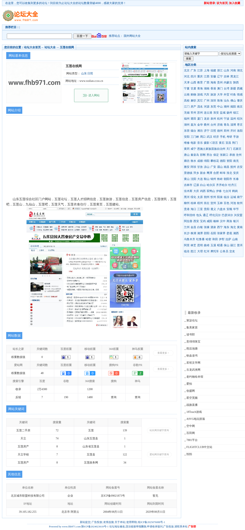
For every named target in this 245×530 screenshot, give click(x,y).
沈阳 (193, 178)
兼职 (193, 100)
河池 (233, 203)
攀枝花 (214, 160)
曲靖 (206, 245)
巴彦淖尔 (227, 215)
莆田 (193, 118)
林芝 (193, 245)
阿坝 (193, 166)
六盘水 (221, 209)
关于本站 (120, 522)
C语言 (214, 142)
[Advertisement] (61, 18)
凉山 (206, 166)
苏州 (200, 112)
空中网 (190, 425)
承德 (232, 154)
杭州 (220, 118)
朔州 (206, 197)
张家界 (221, 233)
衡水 (193, 160)
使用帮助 (131, 522)
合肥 (216, 172)
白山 (203, 185)
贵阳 (206, 209)
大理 (200, 251)
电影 (193, 142)
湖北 (240, 70)
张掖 (206, 227)
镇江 (236, 112)
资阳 (229, 160)
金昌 (193, 227)
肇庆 (240, 100)
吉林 (226, 76)
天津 (187, 82)
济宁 (206, 130)
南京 (240, 106)
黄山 (187, 178)
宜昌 (228, 142)
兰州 (187, 227)
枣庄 (240, 124)
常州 (193, 112)
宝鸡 (203, 221)
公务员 (224, 251)
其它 (200, 100)
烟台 (193, 130)
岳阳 (213, 233)
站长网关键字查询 (159, 430)
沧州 (239, 154)
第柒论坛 (192, 320)
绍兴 (240, 118)
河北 (187, 76)
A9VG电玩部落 (195, 418)
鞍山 (206, 178)
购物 (193, 94)
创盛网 (190, 390)
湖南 (206, 88)
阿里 (187, 245)
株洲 (193, 233)
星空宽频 (192, 397)
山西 (193, 82)
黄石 (222, 142)
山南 (235, 239)
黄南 (240, 227)
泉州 (213, 118)
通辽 (205, 215)
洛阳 (240, 130)
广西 (206, 82)
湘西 (236, 233)
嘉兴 (193, 124)
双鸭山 (211, 191)
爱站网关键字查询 (159, 454)
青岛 (226, 124)
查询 (113, 397)
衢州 (206, 124)
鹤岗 (235, 191)
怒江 (193, 251)
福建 (213, 70)
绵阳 (206, 160)
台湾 (226, 88)
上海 (206, 70)
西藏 (240, 88)
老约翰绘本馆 (194, 376)
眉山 (220, 166)
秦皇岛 (195, 154)
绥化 (193, 197)
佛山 (233, 100)
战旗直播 (192, 404)
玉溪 (213, 245)
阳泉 (220, 197)
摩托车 (214, 251)
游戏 (200, 94)
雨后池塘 (192, 348)
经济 (216, 136)
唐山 (187, 154)
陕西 (236, 82)
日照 (213, 130)
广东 (193, 70)
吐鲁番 (200, 239)
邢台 (209, 154)
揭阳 (233, 106)
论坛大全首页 (32, 47)
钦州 (240, 203)
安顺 (229, 209)
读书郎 (190, 334)
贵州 (220, 82)
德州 (220, 130)
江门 (187, 106)
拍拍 (189, 454)
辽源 (196, 185)
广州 (206, 100)
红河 (206, 251)
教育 (200, 82)
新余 (203, 172)
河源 (206, 106)
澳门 (220, 88)
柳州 (187, 203)
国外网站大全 (132, 35)
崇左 (206, 203)
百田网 (190, 433)
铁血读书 (192, 355)
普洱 (240, 245)
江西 (206, 76)
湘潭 (200, 233)
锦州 (213, 178)
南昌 (226, 166)
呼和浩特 (189, 215)
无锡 (187, 112)
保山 (226, 245)
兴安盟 (238, 215)
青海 (200, 88)
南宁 (240, 197)
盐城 (223, 112)
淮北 (229, 172)
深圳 (213, 100)
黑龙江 (234, 76)
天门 (229, 148)
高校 (187, 100)
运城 (233, 197)
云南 (187, 94)
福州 (187, 118)
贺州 (213, 203)
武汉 (209, 136)
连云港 (208, 112)
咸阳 (209, 221)
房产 (193, 106)
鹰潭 (209, 172)
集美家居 (192, 327)
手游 (236, 136)
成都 (200, 160)
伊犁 (222, 239)
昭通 (220, 245)
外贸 (226, 94)
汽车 (206, 94)
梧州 (200, 203)
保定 (216, 154)
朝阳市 (228, 178)
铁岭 (220, 178)
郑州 (226, 130)
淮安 (216, 112)
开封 (233, 130)
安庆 (236, 172)
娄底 (229, 233)
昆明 (200, 245)
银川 (236, 221)
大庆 (196, 191)
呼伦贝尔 (215, 215)
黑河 (187, 197)
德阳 (223, 160)
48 (42, 373)
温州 (233, 118)
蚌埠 (223, 172)
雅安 (187, 166)
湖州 (187, 124)
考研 (229, 136)
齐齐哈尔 (221, 185)
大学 (220, 94)
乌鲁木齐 (189, 239)
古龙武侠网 (193, 369)
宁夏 (187, 88)
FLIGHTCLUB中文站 (199, 447)
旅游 (213, 94)
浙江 (220, 70)
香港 (213, 88)
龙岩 (206, 118)
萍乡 (196, 172)
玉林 (220, 203)
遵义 (213, 209)
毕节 (236, 209)
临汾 (226, 197)
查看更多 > (163, 353)
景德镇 (188, 172)
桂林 (193, 203)
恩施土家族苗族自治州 (211, 148)
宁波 (226, 118)
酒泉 (213, 227)
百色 (226, 203)
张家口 (224, 154)
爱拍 (189, 383)
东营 (187, 130)
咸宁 (193, 148)
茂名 (200, 106)
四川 (193, 76)
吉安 (240, 166)
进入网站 (94, 95)
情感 (240, 94)
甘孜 (200, 166)
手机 (223, 136)
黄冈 (187, 148)
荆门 (235, 142)
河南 (233, 70)
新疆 (233, 88)
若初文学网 (193, 362)
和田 (215, 239)
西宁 (220, 227)
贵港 (187, 209)
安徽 (213, 76)
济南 (220, 124)
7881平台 (192, 440)
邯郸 (203, 154)
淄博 (233, 124)
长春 (236, 178)
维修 (187, 142)
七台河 (227, 191)
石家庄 (237, 148)
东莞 (213, 106)
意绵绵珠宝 (193, 341)
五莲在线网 (67, 47)
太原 (200, 197)
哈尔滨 (211, 185)
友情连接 (108, 522)
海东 (226, 227)
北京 (187, 70)
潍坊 (200, 130)
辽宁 (220, 76)
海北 (233, 227)
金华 (200, 124)
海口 (193, 209)
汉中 (223, 221)
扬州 (229, 112)
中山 (220, 106)
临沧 (187, 251)
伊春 (219, 191)
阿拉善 (188, 221)
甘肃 (193, 88)
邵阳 (206, 233)
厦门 (200, 118)
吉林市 (188, 185)
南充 (236, 160)
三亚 (200, 209)
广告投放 (97, 522)
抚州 (233, 166)
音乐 (200, 142)
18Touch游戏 (194, 411)
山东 (226, 70)
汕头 (226, 100)
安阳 (187, 136)
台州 (213, 124)
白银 (200, 227)
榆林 (216, 221)
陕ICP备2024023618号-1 (94, 526)
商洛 (229, 221)
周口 (203, 136)
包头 (199, 215)
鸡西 (203, 191)
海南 (213, 82)
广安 (213, 166)
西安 (196, 221)
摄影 (206, 142)
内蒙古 (228, 82)
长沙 (187, 233)
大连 (200, 178)
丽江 (233, 245)
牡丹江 (232, 185)
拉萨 (228, 239)
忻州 (213, 197)
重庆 (200, 76)
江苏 (200, 70)
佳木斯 (188, 191)
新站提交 (85, 522)
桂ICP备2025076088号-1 (151, 522)
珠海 (220, 100)
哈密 (208, 239)
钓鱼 (233, 94)
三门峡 (195, 136)
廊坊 (187, 160)
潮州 (226, 106)
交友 (232, 251)
